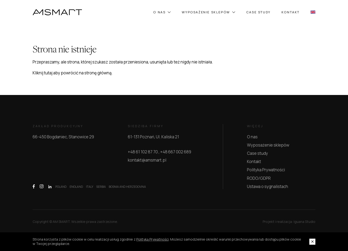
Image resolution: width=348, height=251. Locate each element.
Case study (258, 12)
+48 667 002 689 (175, 152)
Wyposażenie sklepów (208, 12)
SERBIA (101, 187)
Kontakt (291, 12)
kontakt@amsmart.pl (147, 160)
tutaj (48, 73)
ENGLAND (76, 187)
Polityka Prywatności (266, 170)
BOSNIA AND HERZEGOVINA (127, 187)
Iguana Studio (304, 223)
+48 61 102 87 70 (143, 152)
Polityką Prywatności (152, 239)
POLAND (61, 187)
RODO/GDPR (259, 178)
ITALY (89, 187)
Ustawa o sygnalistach (267, 186)
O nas (162, 12)
